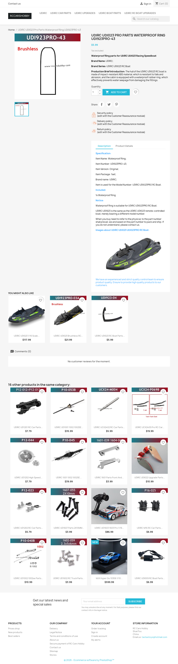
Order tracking (98, 628)
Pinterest (116, 104)
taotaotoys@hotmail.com (154, 637)
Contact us (14, 3)
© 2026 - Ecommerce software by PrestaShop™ (89, 660)
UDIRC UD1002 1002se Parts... (28, 578)
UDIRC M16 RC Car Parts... (150, 527)
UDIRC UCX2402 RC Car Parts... (109, 427)
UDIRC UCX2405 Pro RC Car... (149, 427)
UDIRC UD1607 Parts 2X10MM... (69, 527)
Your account (100, 623)
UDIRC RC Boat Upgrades (140, 13)
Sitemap (54, 651)
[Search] (150, 19)
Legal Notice (56, 632)
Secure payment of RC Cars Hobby (67, 643)
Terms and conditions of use (64, 636)
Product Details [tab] (124, 146)
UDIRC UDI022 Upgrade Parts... (149, 477)
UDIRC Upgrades (84, 13)
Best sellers (14, 636)
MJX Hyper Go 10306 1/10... (109, 578)
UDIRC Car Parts (60, 13)
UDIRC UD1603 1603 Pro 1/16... (109, 527)
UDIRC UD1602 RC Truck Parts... (68, 578)
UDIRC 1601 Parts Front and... (109, 477)
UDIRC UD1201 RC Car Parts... (28, 427)
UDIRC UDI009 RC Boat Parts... (150, 578)
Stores (53, 655)
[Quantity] (94, 92)
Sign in (94, 632)
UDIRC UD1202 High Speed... (28, 477)
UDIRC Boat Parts (110, 13)
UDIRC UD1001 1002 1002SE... (69, 427)
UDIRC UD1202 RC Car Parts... (28, 527)
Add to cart (116, 92)
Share (102, 104)
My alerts (95, 639)
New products (15, 632)
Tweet (109, 104)
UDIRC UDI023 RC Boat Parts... (110, 335)
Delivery (54, 628)
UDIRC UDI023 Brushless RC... (68, 335)
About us (54, 639)
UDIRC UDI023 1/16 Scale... (27, 335)
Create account (99, 636)
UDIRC (43, 13)
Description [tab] (104, 146)
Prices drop (14, 628)
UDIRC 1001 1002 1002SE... (69, 477)
